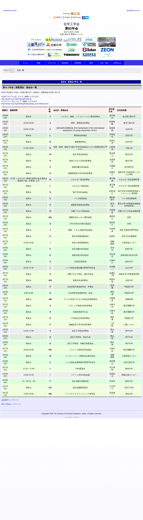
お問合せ (58, 17)
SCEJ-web (77, 17)
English (67, 17)
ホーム (25, 63)
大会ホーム (7, 70)
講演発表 (64, 63)
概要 (38, 63)
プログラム (51, 63)
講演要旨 (78, 63)
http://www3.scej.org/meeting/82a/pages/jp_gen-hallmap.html (24, 104)
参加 (91, 63)
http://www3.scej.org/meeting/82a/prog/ (16, 99)
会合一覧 (20, 70)
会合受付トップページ (10, 400)
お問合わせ (117, 63)
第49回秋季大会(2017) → (134, 10)
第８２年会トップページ (10, 404)
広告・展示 (104, 63)
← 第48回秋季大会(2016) (9, 10)
